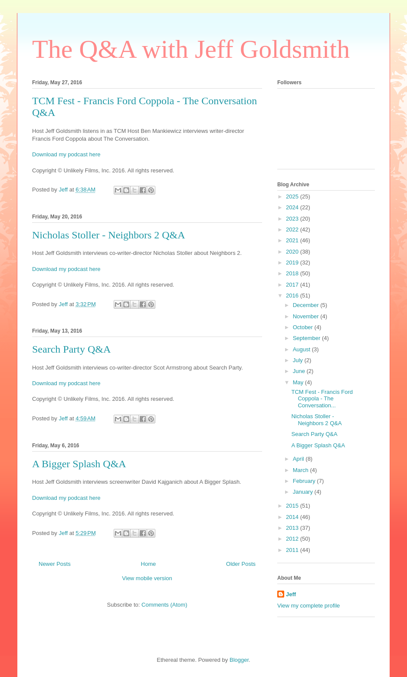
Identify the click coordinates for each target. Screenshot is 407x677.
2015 (293, 505)
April (299, 459)
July (299, 360)
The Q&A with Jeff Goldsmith (191, 49)
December (307, 305)
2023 (293, 218)
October (304, 327)
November (307, 316)
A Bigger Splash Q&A (79, 463)
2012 (293, 538)
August (302, 349)
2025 (293, 196)
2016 (293, 295)
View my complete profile (308, 605)
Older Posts (241, 564)
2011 (293, 550)
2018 (293, 273)
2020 (293, 251)
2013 (293, 528)
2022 (293, 229)
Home (148, 564)
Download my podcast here (66, 154)
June (300, 371)
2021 (293, 240)
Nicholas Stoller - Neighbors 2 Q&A (108, 235)
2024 (293, 207)
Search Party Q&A (71, 349)
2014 (293, 517)
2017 (293, 284)
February (305, 481)
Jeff (291, 594)
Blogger (239, 660)
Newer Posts (55, 564)
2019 (293, 262)
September (307, 338)
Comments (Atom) (164, 604)
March (301, 470)
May (299, 382)
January (304, 492)
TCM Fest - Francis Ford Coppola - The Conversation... (322, 399)
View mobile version (147, 578)
